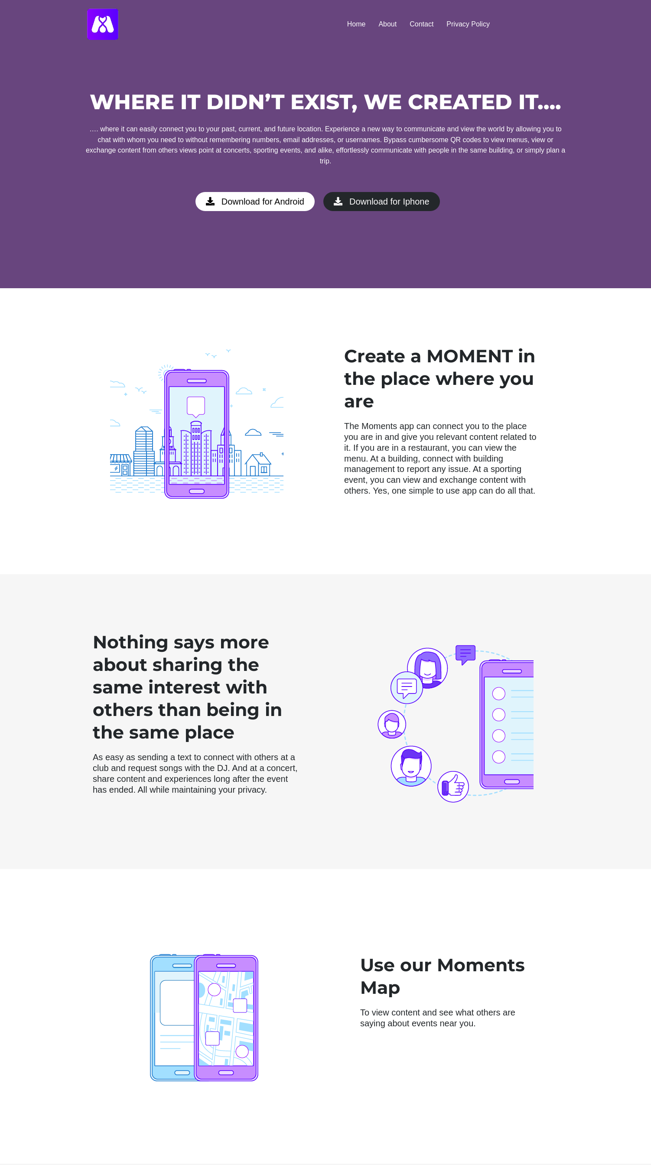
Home (356, 24)
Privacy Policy (468, 24)
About (387, 24)
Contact (421, 24)
